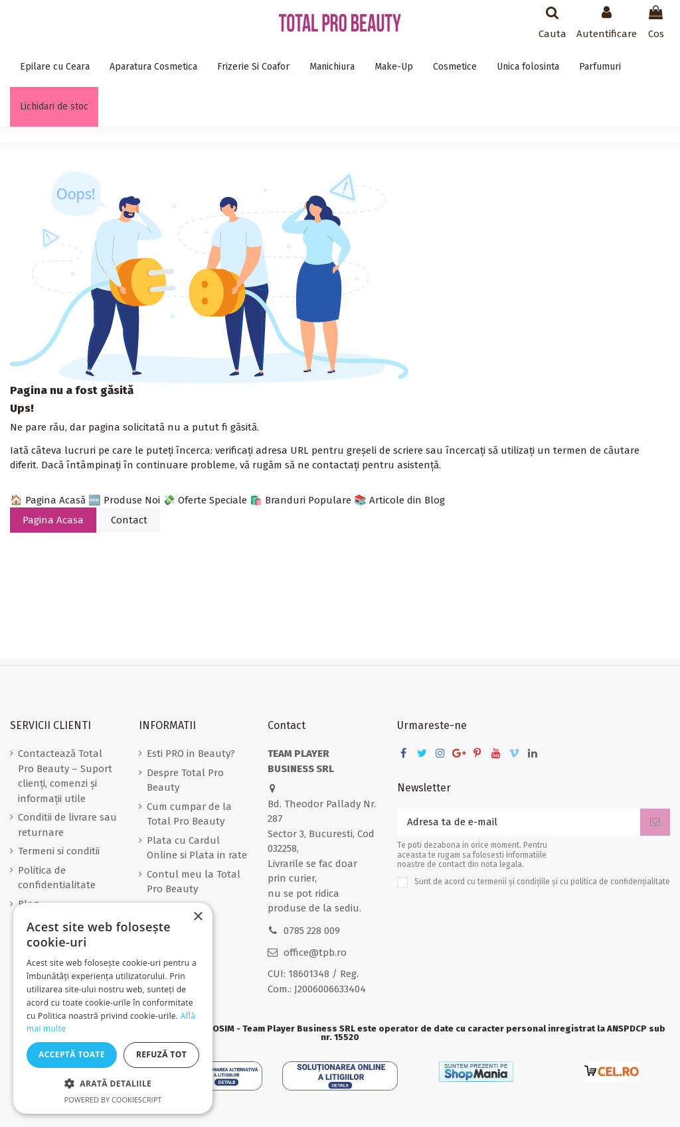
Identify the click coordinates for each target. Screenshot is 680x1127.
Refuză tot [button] (161, 1054)
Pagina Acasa (53, 520)
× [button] (198, 917)
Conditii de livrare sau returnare (67, 824)
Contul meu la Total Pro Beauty (193, 881)
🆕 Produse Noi (124, 500)
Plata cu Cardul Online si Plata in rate (197, 848)
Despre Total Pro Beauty (185, 780)
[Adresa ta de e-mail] (519, 822)
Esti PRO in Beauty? (191, 754)
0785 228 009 (312, 931)
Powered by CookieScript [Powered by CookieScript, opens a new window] (113, 1099)
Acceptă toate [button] (72, 1054)
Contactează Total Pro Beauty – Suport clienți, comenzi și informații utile (65, 776)
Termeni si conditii (59, 851)
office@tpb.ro (315, 953)
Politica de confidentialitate (57, 878)
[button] (113, 1084)
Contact (129, 520)
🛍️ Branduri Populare (300, 500)
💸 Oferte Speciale (205, 500)
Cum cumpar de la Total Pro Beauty (189, 814)
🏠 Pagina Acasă (48, 500)
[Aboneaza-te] (655, 822)
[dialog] (112, 1008)
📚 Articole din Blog (399, 500)
